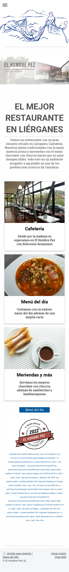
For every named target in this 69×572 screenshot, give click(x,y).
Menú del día (34, 410)
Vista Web (60, 557)
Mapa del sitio (11, 557)
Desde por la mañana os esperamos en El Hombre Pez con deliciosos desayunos (34, 240)
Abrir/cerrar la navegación (34, 5)
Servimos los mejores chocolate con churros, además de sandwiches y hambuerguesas (34, 388)
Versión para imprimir (17, 553)
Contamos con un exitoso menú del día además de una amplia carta (34, 313)
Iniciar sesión (58, 553)
